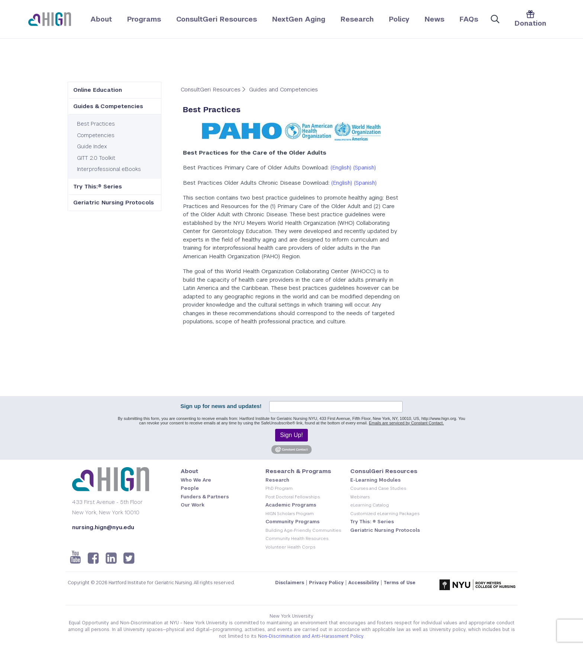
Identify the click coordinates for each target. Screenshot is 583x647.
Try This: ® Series (372, 521)
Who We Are (196, 480)
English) (341, 167)
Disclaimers (289, 583)
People (190, 488)
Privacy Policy (326, 583)
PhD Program (279, 488)
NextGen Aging (298, 19)
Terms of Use (399, 583)
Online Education (97, 89)
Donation (530, 19)
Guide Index (92, 146)
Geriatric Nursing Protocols (113, 202)
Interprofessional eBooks (109, 168)
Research (357, 19)
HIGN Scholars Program (289, 513)
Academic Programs (290, 505)
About (101, 19)
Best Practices (96, 123)
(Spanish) (364, 167)
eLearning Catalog (369, 505)
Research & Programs (298, 471)
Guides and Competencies (283, 89)
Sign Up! (291, 435)
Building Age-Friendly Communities (303, 530)
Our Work (192, 505)
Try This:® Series (97, 186)
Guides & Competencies (108, 106)
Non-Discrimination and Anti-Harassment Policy (310, 636)
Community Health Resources (296, 538)
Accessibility (363, 583)
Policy (399, 19)
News (434, 19)
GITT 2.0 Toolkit (96, 157)
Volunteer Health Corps (290, 547)
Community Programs (292, 521)
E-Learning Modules (375, 480)
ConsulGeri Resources (384, 471)
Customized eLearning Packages (384, 513)
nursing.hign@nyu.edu (103, 527)
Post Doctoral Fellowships (292, 496)
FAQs (469, 19)
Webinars (360, 496)
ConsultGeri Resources (216, 19)
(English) (341, 182)
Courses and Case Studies (378, 488)
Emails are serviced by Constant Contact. (406, 423)
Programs (144, 19)
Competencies (96, 135)
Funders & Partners (205, 497)
